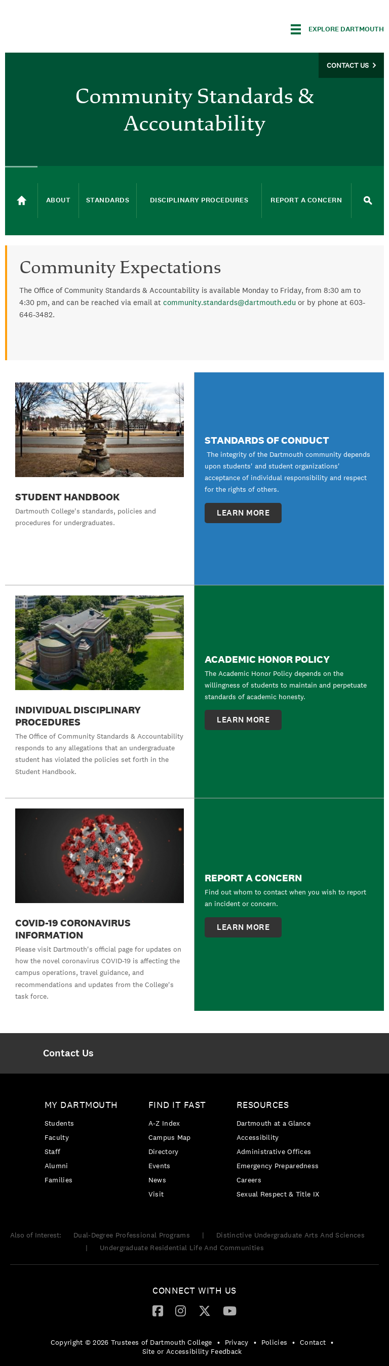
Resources (263, 1105)
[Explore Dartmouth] (337, 29)
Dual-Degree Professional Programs (131, 1235)
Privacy (237, 1342)
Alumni (56, 1165)
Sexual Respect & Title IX (278, 1194)
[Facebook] (157, 1310)
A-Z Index (164, 1123)
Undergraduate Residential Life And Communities (182, 1247)
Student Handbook (67, 496)
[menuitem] (68, 1053)
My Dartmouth (81, 1105)
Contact (313, 1342)
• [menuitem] (218, 1342)
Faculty (57, 1137)
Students (59, 1123)
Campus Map (169, 1137)
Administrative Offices (274, 1151)
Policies (274, 1342)
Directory (163, 1151)
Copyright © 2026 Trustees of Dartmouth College (131, 1342)
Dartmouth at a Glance (273, 1123)
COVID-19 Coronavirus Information (73, 929)
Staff (53, 1151)
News (157, 1179)
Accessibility (258, 1137)
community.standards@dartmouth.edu (229, 302)
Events (159, 1165)
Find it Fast (177, 1105)
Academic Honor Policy (267, 659)
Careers (249, 1179)
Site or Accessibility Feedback (192, 1351)
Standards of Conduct (267, 440)
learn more (243, 512)
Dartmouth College (85, 27)
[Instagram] (180, 1310)
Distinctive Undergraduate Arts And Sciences (290, 1235)
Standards (108, 200)
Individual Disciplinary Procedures (78, 716)
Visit (156, 1194)
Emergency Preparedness (278, 1165)
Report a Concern (306, 200)
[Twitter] (205, 1310)
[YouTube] (230, 1310)
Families (58, 1179)
